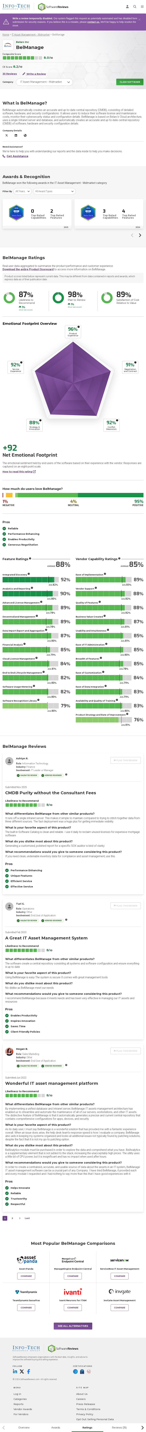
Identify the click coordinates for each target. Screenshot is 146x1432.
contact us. (93, 22)
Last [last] (27, 1218)
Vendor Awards (23, 1409)
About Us (82, 1394)
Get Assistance (15, 156)
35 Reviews (10, 73)
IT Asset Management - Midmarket (31, 34)
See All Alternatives (73, 1326)
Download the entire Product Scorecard (28, 269)
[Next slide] (139, 235)
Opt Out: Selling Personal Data (95, 1419)
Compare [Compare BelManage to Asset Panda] (26, 1276)
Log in (17, 1394)
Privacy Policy (84, 1414)
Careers (81, 1399)
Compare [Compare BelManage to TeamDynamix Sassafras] (26, 1307)
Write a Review (34, 73)
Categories (20, 1399)
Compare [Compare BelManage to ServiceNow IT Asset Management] (119, 1276)
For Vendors (21, 1414)
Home (6, 34)
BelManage (58, 34)
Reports (18, 1404)
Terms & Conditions (88, 1409)
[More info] (79, 327)
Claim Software (130, 82)
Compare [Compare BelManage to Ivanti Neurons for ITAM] (72, 1307)
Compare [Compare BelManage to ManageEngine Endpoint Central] (72, 1276)
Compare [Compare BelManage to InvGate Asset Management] (119, 1307)
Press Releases (85, 1404)
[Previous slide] (132, 235)
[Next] (19, 1218)
